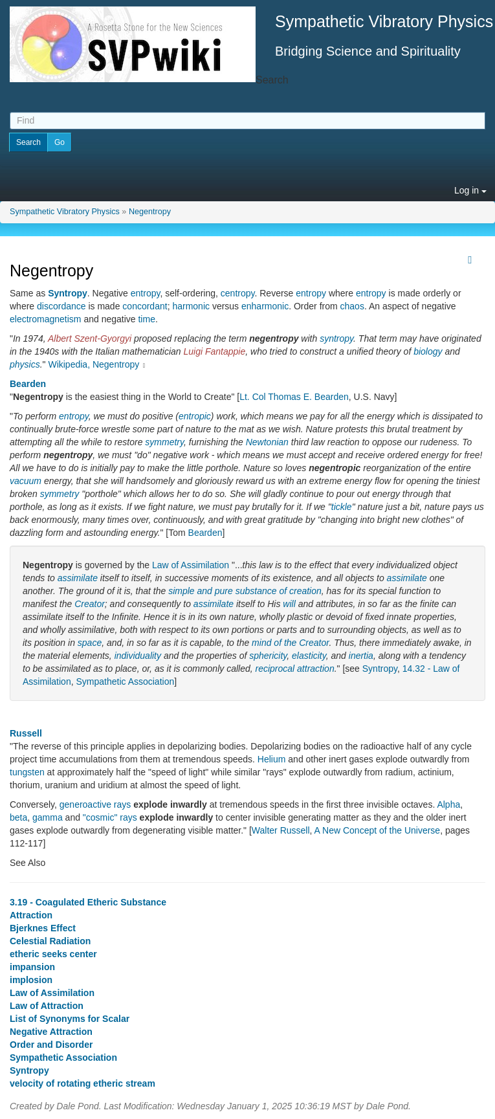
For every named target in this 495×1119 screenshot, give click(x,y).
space (90, 642)
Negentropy (150, 211)
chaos (352, 306)
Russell (26, 733)
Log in (470, 190)
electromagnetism (46, 319)
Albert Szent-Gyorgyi (89, 338)
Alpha (448, 804)
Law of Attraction (46, 1006)
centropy (238, 293)
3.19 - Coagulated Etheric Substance (88, 902)
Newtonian (267, 442)
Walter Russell (281, 830)
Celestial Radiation (50, 941)
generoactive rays (95, 804)
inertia (361, 655)
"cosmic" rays (110, 817)
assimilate (78, 578)
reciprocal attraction (295, 668)
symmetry (164, 442)
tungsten (27, 772)
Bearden (28, 384)
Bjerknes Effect (43, 928)
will (289, 604)
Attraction (31, 915)
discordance (61, 306)
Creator (89, 604)
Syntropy (67, 293)
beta (18, 817)
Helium (272, 759)
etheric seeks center (53, 954)
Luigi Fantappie (215, 351)
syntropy (336, 338)
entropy (145, 293)
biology (427, 351)
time (146, 319)
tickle (341, 507)
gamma (47, 817)
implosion (31, 980)
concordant (144, 306)
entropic (195, 416)
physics (25, 364)
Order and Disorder (51, 1044)
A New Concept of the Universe (377, 830)
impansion (32, 967)
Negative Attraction (51, 1031)
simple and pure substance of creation (245, 591)
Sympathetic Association (125, 681)
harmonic (191, 306)
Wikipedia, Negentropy (93, 364)
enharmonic (265, 306)
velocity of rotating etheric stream (82, 1083)
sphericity (268, 655)
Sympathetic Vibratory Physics (65, 211)
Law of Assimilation (190, 565)
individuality (138, 655)
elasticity (309, 655)
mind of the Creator (290, 642)
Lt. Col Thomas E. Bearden (294, 397)
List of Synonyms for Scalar (69, 1019)
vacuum (25, 481)
